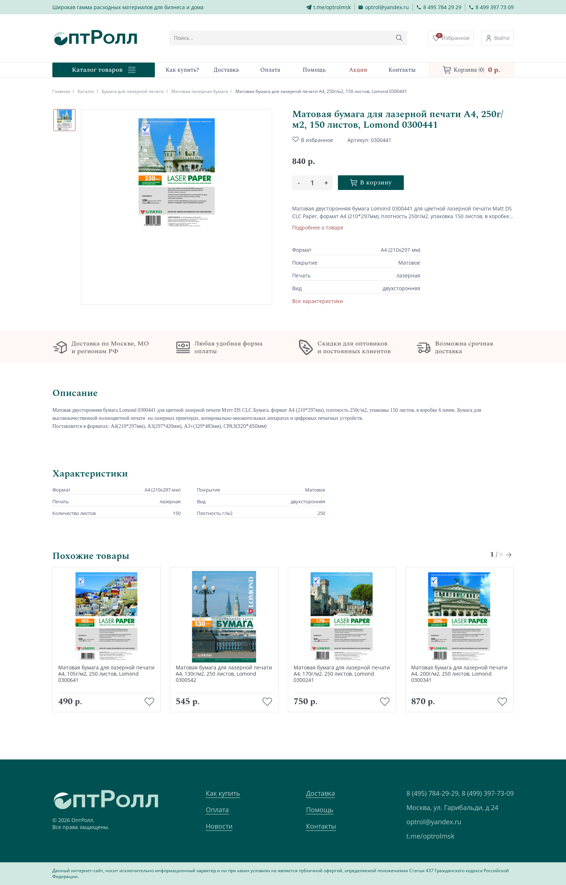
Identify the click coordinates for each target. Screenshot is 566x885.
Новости (219, 826)
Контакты (321, 826)
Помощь (320, 809)
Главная (61, 91)
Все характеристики (317, 301)
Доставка (320, 793)
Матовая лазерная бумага (199, 91)
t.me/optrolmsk (430, 836)
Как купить (223, 793)
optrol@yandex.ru (433, 821)
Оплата (217, 809)
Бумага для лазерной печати (133, 91)
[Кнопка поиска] (399, 38)
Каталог (86, 91)
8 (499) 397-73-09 (488, 793)
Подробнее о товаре (317, 227)
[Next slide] (509, 563)
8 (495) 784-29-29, (433, 793)
